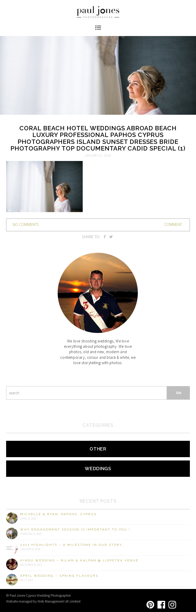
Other (98, 449)
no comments (26, 224)
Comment (173, 224)
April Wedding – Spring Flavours (59, 576)
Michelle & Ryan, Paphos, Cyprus (58, 514)
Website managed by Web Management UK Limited (43, 601)
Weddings (98, 468)
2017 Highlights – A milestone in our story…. (73, 545)
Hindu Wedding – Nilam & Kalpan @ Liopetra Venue (79, 560)
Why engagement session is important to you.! (75, 529)
